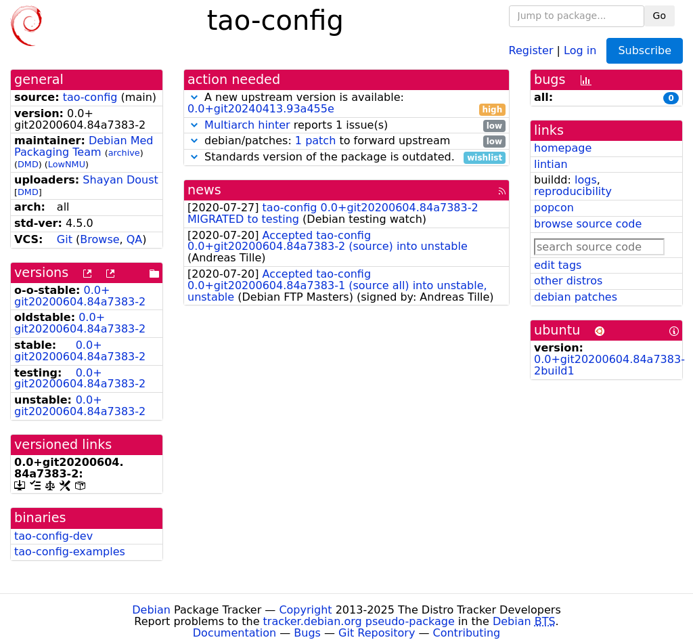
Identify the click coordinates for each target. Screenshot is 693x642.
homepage (562, 148)
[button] (194, 97)
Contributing (467, 632)
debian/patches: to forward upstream (346, 141)
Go (659, 15)
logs (586, 179)
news (204, 190)
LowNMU (66, 164)
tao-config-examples (69, 551)
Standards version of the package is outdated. (346, 157)
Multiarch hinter (247, 125)
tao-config (90, 97)
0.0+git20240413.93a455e (260, 108)
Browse (99, 239)
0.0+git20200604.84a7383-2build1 (609, 365)
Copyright (305, 609)
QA (135, 239)
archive (124, 153)
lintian (551, 164)
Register (531, 49)
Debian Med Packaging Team (84, 146)
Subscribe (644, 50)
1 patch (315, 140)
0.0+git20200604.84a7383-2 (80, 296)
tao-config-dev (53, 536)
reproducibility (573, 191)
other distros (568, 280)
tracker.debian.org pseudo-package (359, 621)
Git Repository (376, 632)
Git (64, 239)
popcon (554, 207)
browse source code (588, 223)
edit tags (557, 265)
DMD (28, 164)
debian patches (575, 297)
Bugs (307, 632)
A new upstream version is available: (346, 103)
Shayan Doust (120, 179)
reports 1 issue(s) (346, 125)
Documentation (234, 632)
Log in (580, 49)
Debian (151, 609)
